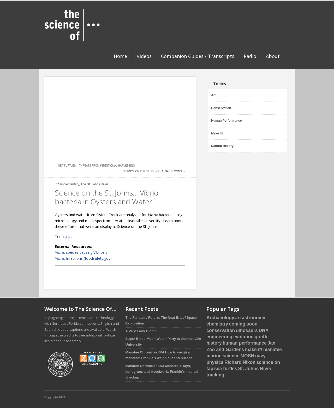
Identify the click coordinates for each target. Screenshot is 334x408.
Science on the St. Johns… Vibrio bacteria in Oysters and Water (106, 197)
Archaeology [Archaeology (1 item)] (220, 317)
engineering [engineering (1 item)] (219, 336)
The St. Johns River (94, 184)
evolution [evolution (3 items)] (243, 336)
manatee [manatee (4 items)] (272, 349)
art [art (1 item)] (238, 317)
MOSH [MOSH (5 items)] (247, 355)
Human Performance (226, 120)
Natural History (222, 146)
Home (120, 56)
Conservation (221, 108)
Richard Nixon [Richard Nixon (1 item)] (239, 362)
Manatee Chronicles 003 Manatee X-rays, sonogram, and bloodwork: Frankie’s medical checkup (162, 372)
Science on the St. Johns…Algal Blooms (152, 171)
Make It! (217, 133)
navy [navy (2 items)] (260, 355)
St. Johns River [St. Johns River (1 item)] (254, 368)
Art (213, 95)
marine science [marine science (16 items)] (223, 355)
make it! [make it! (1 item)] (253, 349)
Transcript (63, 236)
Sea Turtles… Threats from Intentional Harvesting (96, 165)
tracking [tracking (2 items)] (215, 374)
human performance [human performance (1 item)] (245, 343)
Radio (250, 56)
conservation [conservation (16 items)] (220, 330)
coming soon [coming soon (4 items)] (243, 324)
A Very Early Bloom (141, 331)
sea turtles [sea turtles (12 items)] (225, 368)
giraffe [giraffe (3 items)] (262, 336)
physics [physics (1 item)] (214, 362)
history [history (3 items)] (214, 343)
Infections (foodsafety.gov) (83, 258)
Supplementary (68, 184)
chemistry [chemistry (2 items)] (217, 324)
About (273, 56)
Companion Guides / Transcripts (197, 56)
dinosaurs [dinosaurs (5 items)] (247, 330)
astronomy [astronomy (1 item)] (253, 317)
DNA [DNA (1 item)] (264, 330)
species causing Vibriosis (81, 252)
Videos (144, 56)
